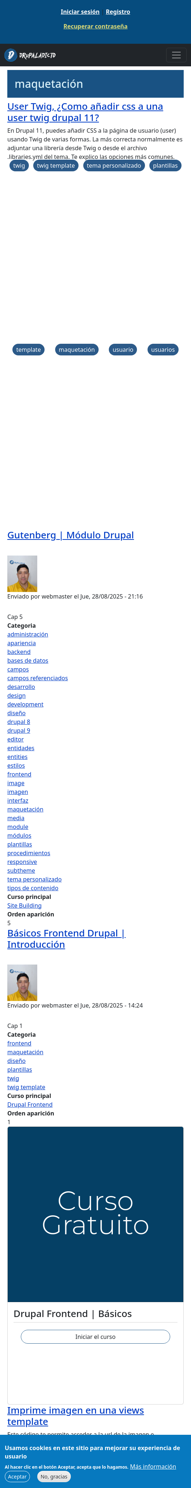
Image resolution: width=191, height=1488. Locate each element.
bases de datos (27, 661)
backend (19, 652)
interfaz (17, 800)
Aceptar (17, 1476)
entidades (20, 748)
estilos (16, 765)
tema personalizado (114, 165)
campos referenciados (37, 678)
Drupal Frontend (30, 1105)
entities (17, 757)
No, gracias (54, 1476)
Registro (118, 12)
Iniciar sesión (80, 12)
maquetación (77, 350)
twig (19, 165)
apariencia (21, 643)
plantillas (165, 165)
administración (27, 634)
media (15, 818)
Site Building (24, 905)
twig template (56, 165)
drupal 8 (18, 722)
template (28, 350)
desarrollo (21, 687)
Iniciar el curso (96, 1337)
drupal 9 (18, 731)
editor (15, 739)
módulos (19, 835)
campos (18, 669)
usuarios (163, 350)
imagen (17, 792)
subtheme (21, 870)
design (16, 696)
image (15, 783)
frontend (19, 774)
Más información (153, 1467)
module (17, 827)
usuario (122, 350)
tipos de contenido (32, 888)
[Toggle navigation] (176, 55)
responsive (22, 862)
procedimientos (28, 853)
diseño (16, 713)
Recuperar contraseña (96, 26)
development (25, 704)
